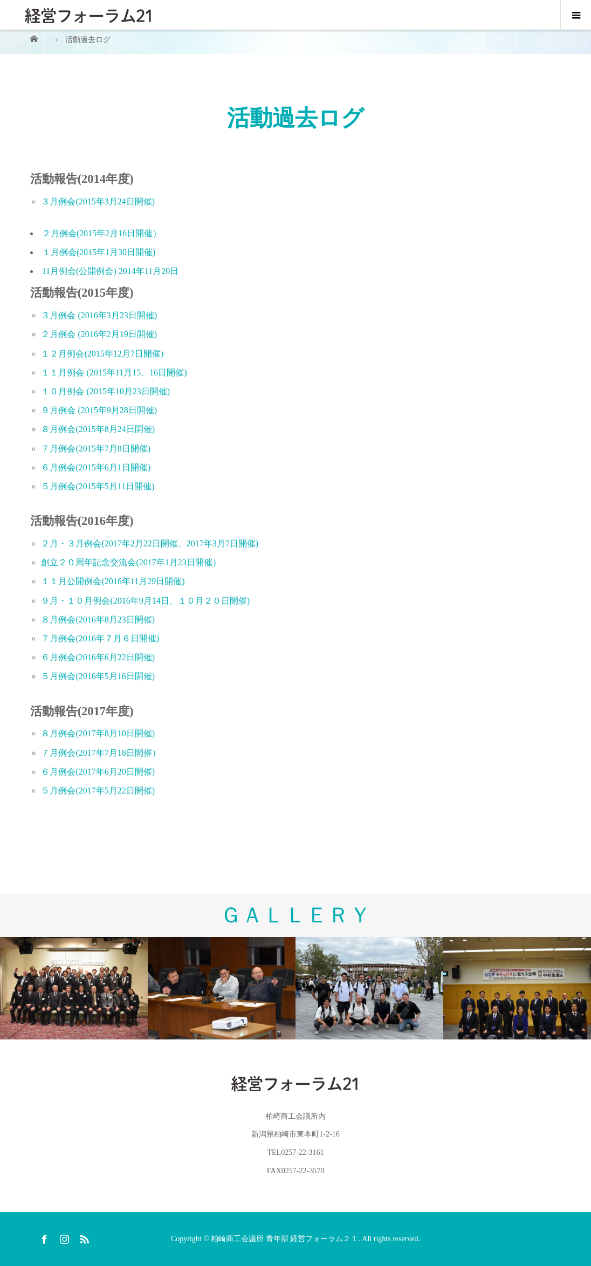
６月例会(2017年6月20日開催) (98, 771)
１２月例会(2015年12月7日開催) (102, 353)
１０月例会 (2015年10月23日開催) (105, 391)
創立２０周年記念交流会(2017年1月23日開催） (131, 562)
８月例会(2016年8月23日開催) (98, 619)
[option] (74, 988)
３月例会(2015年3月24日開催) (98, 201)
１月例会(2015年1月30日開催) (99, 252)
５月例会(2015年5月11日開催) (97, 486)
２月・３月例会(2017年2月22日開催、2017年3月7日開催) (149, 543)
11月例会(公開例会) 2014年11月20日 (110, 271)
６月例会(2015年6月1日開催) (95, 467)
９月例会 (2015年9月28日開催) (99, 410)
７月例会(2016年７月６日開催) (100, 638)
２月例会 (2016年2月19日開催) (99, 334)
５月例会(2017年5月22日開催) (98, 790)
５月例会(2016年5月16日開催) (98, 676)
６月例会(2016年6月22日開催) (98, 657)
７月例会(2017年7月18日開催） (100, 752)
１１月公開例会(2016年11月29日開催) (112, 581)
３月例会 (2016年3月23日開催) (99, 315)
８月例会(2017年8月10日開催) (98, 733)
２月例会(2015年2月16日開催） (101, 233)
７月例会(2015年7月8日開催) (95, 448)
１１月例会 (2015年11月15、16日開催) (114, 372)
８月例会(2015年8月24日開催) (98, 429)
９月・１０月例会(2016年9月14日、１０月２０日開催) (145, 600)
